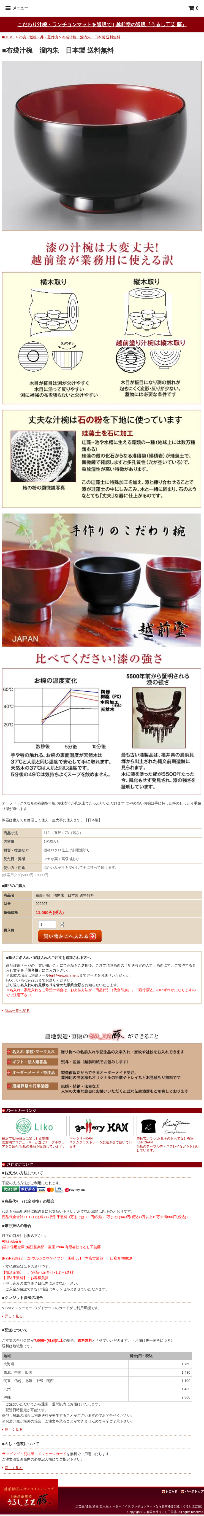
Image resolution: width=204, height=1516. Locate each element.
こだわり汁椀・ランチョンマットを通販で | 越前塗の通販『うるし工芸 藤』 (101, 24)
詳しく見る (14, 1316)
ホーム (175, 1492)
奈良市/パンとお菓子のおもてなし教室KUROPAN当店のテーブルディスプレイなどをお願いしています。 (168, 1144)
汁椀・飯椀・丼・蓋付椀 (38, 37)
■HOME (8, 37)
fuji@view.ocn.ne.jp (64, 975)
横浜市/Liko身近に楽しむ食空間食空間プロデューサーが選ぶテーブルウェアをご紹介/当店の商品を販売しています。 (34, 1142)
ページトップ (193, 1492)
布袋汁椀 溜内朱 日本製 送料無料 (91, 37)
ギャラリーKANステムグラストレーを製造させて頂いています (100, 1142)
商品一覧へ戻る (17, 1011)
